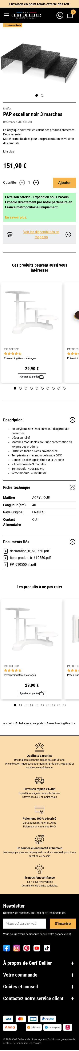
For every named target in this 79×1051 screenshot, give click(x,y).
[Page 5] (37, 388)
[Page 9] (59, 388)
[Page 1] (36, 95)
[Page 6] (42, 388)
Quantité (9, 183)
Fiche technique (39, 487)
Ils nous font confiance (39, 877)
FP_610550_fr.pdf (19, 564)
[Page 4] (31, 388)
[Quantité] (29, 182)
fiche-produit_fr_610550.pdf (27, 557)
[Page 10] (64, 388)
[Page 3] (26, 388)
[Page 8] (53, 388)
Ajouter (64, 182)
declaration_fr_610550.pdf (26, 551)
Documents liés (39, 541)
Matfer (7, 108)
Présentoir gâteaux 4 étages (20, 358)
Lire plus (8, 151)
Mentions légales (36, 1039)
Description (39, 420)
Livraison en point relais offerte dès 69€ (39, 4)
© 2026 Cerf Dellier (14, 1039)
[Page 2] (42, 95)
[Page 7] (48, 388)
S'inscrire (63, 923)
